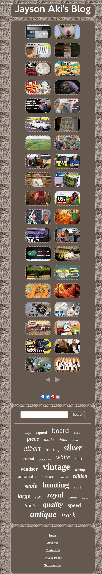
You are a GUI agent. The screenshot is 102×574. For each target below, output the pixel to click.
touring (52, 449)
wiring (80, 470)
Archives (52, 542)
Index (52, 535)
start (77, 487)
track (68, 515)
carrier (48, 476)
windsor (29, 469)
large (23, 496)
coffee (28, 433)
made (49, 439)
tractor (31, 505)
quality (53, 504)
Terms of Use (52, 565)
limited (63, 477)
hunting (55, 484)
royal (55, 494)
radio (38, 497)
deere (75, 440)
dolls (63, 439)
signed (41, 432)
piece (33, 439)
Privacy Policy (53, 557)
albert (32, 448)
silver (73, 447)
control (28, 459)
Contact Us (53, 550)
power (73, 497)
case (77, 432)
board (60, 430)
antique (43, 514)
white (63, 457)
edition (80, 476)
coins (85, 497)
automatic (27, 476)
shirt (78, 458)
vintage (56, 467)
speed (74, 505)
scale (31, 485)
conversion (45, 459)
